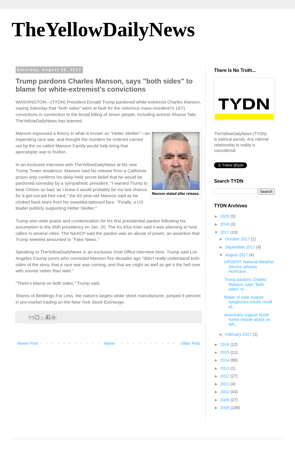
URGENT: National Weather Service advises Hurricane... (249, 267)
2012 (225, 376)
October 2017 (238, 239)
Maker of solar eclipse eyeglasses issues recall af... (248, 302)
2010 (225, 391)
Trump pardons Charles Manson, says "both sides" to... (245, 284)
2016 (225, 344)
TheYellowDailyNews (103, 29)
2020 (225, 216)
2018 (225, 224)
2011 (225, 384)
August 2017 (237, 255)
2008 (225, 407)
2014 (225, 360)
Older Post (190, 343)
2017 (225, 232)
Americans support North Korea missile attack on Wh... (247, 320)
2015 (225, 352)
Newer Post (27, 343)
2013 (225, 368)
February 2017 (238, 334)
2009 (225, 400)
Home (109, 343)
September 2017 (240, 247)
